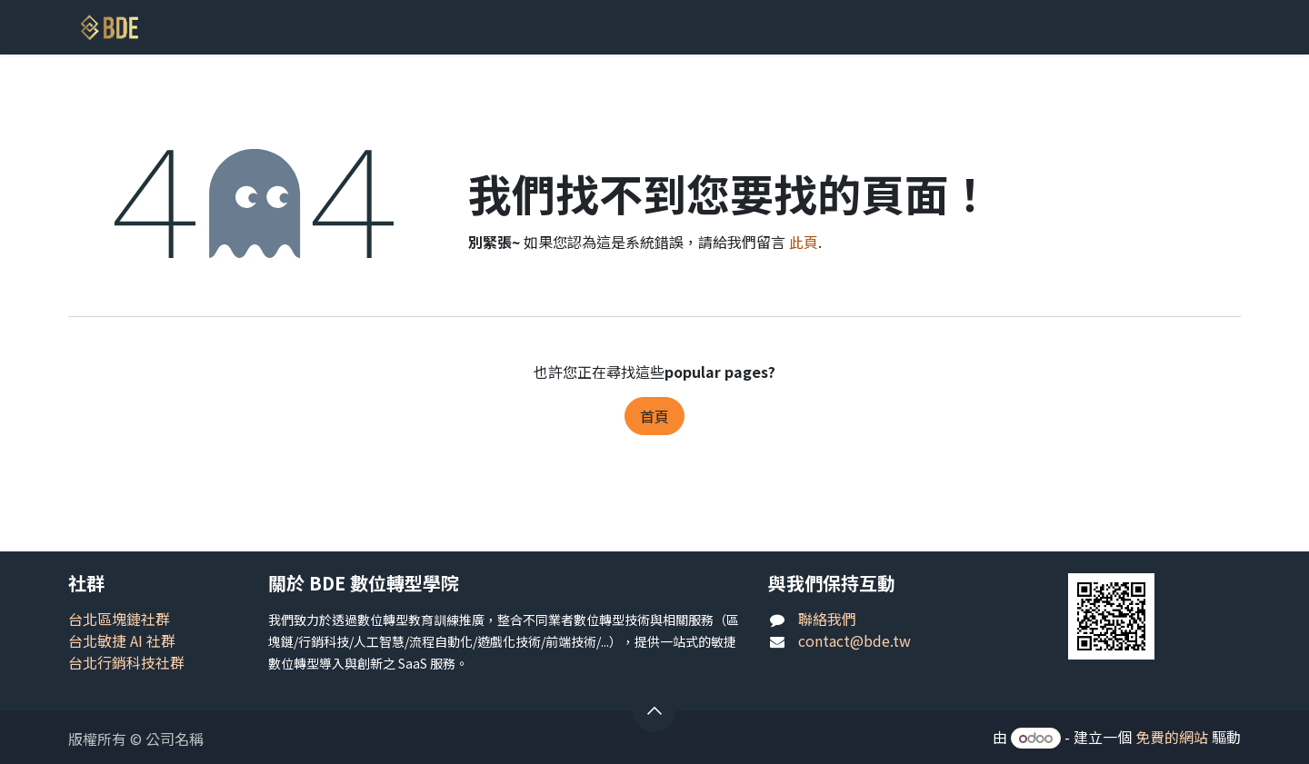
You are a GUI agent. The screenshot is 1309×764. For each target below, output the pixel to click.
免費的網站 (1171, 737)
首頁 (654, 416)
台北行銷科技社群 (126, 662)
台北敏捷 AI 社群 (121, 640)
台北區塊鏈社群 (119, 619)
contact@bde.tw (854, 640)
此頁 (803, 242)
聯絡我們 (827, 619)
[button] (654, 710)
